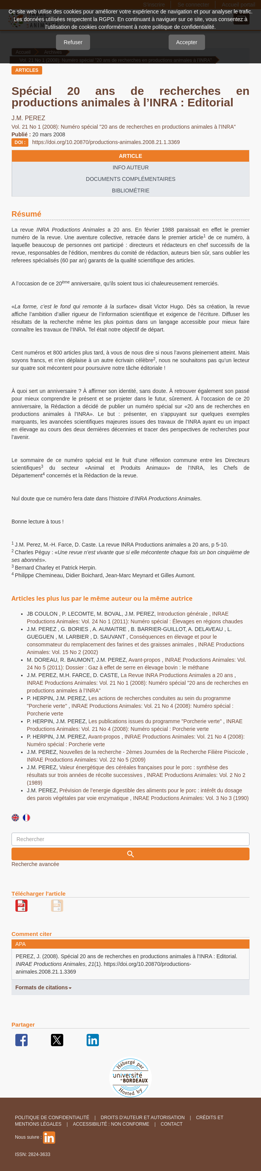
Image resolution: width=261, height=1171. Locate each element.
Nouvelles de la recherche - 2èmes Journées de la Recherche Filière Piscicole (153, 752)
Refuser (73, 42)
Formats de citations (43, 987)
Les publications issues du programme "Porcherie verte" (156, 721)
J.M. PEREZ (28, 118)
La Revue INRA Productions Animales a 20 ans (178, 675)
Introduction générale (183, 614)
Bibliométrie (130, 190)
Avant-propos (145, 660)
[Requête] (130, 839)
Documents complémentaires (131, 179)
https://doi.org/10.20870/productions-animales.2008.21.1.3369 (106, 142)
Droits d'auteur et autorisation (143, 1117)
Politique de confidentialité (52, 1117)
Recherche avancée (35, 864)
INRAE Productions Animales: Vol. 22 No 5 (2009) (86, 760)
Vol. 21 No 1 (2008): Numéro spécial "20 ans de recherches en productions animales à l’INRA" (124, 127)
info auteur (131, 167)
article (130, 156)
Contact (171, 1124)
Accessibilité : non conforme (111, 1124)
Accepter (186, 42)
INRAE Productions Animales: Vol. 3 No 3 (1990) (191, 798)
